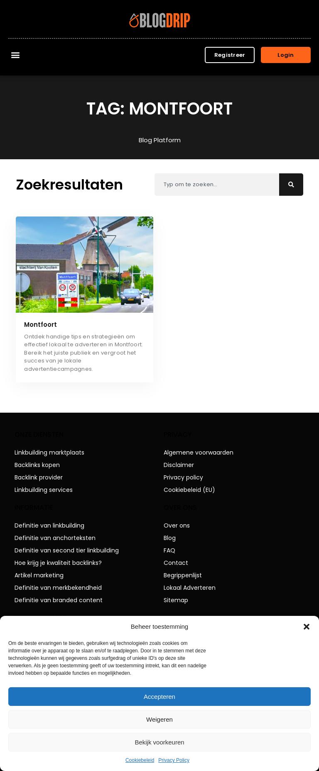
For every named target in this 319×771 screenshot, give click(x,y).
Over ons (177, 525)
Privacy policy (183, 477)
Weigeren (159, 719)
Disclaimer (179, 465)
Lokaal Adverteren (190, 588)
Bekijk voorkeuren (159, 742)
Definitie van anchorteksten (55, 538)
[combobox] (217, 184)
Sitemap (176, 600)
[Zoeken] (291, 184)
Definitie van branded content (59, 600)
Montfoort (40, 324)
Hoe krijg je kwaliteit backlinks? (58, 563)
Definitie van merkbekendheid (58, 588)
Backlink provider (39, 477)
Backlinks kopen (37, 465)
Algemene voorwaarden (198, 452)
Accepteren (159, 696)
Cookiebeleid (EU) (189, 490)
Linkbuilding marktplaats (49, 452)
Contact (176, 563)
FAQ (169, 550)
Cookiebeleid (139, 760)
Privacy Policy (173, 760)
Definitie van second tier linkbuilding (67, 550)
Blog (170, 538)
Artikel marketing (39, 575)
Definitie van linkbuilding (49, 525)
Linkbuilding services (44, 490)
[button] (306, 627)
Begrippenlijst (183, 575)
